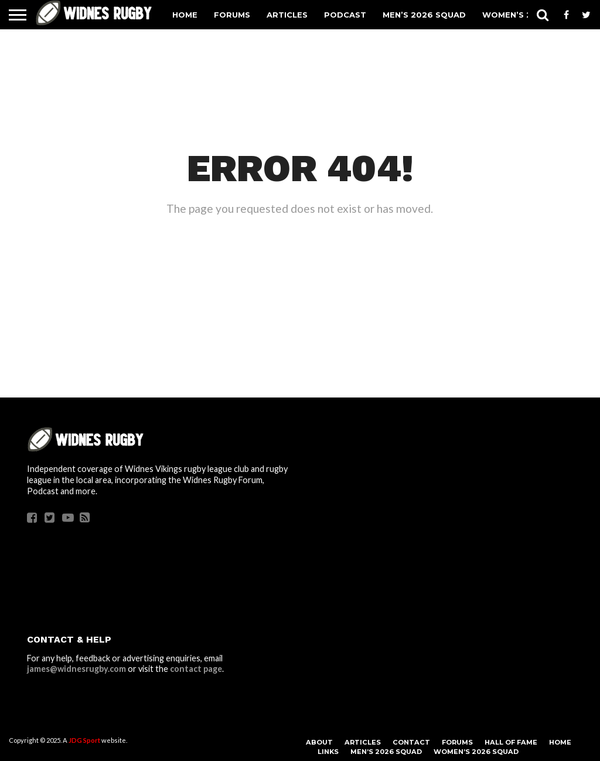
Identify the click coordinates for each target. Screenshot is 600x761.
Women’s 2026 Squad (476, 752)
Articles (287, 14)
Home (184, 14)
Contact (411, 742)
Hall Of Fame (511, 742)
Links (328, 752)
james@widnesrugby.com (76, 669)
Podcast (345, 14)
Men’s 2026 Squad (424, 14)
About (319, 742)
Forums (232, 14)
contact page (196, 669)
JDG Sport (84, 740)
